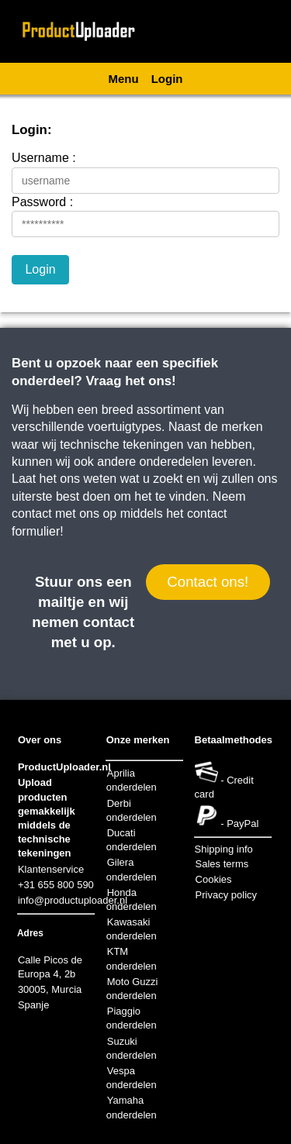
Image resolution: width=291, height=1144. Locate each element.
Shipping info (224, 849)
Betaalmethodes (233, 740)
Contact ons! (207, 582)
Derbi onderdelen (131, 810)
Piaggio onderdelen (131, 1018)
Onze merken (138, 740)
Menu (124, 78)
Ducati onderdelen (131, 840)
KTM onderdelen (131, 958)
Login (167, 78)
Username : (44, 157)
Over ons (39, 740)
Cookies (214, 879)
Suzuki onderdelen (131, 1048)
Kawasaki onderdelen (131, 929)
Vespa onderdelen (131, 1078)
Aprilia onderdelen (131, 780)
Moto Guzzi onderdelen (132, 988)
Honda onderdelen (131, 899)
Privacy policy (226, 895)
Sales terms (222, 864)
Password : (42, 201)
